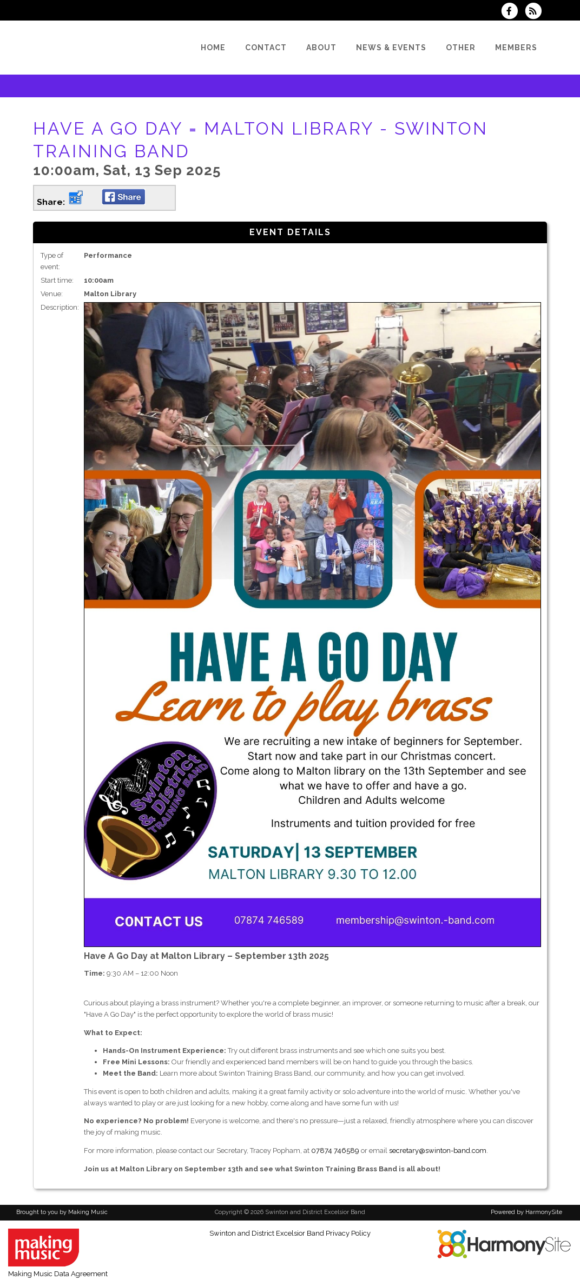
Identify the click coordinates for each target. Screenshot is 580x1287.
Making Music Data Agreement (58, 1274)
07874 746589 (335, 1150)
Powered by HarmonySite (526, 1212)
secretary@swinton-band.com (437, 1150)
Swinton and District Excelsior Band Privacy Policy (290, 1233)
